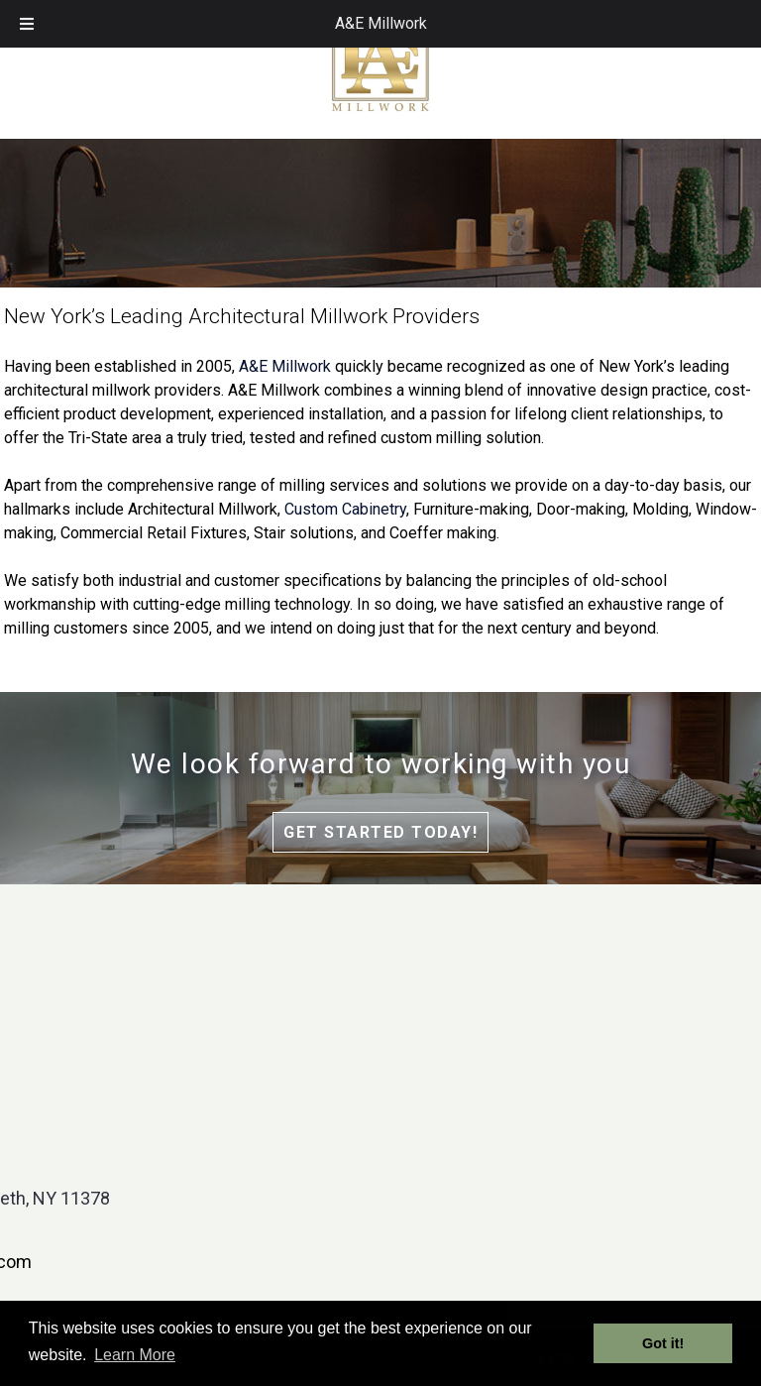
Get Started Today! (380, 832)
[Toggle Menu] (27, 24)
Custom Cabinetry (345, 509)
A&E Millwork (381, 23)
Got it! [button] (663, 1343)
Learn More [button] (134, 1354)
